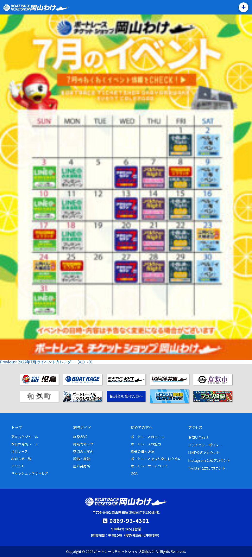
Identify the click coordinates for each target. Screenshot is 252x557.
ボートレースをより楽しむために (156, 458)
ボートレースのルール (147, 436)
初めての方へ (142, 427)
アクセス (195, 427)
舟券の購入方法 (142, 451)
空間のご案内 (83, 451)
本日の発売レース (24, 443)
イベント (18, 465)
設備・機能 (81, 458)
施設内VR (80, 436)
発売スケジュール (24, 436)
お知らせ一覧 (21, 458)
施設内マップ (83, 443)
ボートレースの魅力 (146, 443)
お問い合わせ (198, 437)
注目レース (19, 451)
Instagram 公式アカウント (209, 460)
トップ (16, 427)
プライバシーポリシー (205, 444)
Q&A (134, 473)
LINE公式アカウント (204, 452)
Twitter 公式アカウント (206, 467)
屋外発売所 (81, 465)
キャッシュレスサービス (29, 473)
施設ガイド (82, 427)
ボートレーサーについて (149, 465)
